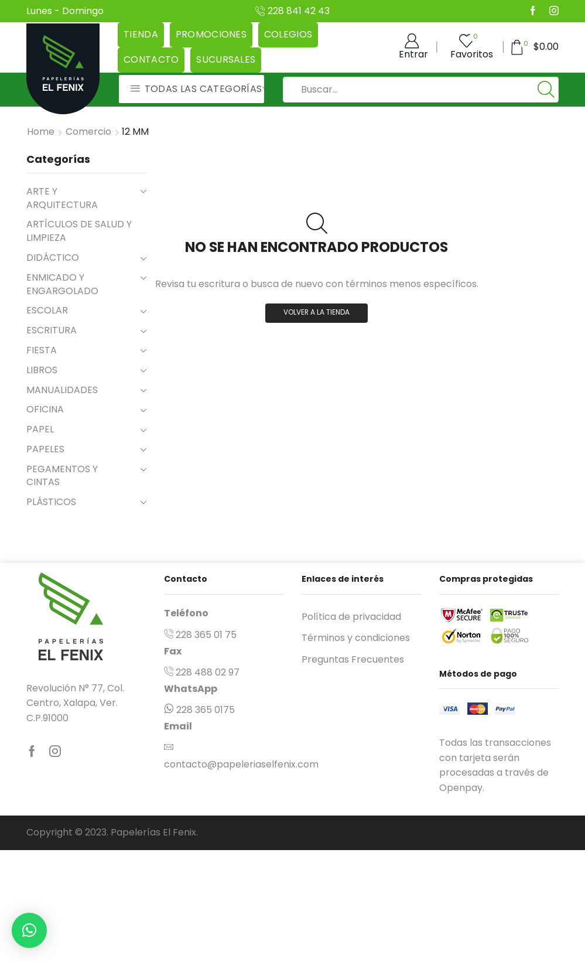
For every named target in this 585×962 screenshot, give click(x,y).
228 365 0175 (205, 710)
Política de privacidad (351, 616)
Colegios (288, 34)
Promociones (211, 34)
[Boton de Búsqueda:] (545, 89)
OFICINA (45, 409)
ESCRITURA (51, 330)
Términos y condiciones (356, 637)
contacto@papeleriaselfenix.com (241, 764)
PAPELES (45, 449)
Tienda (141, 34)
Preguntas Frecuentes (353, 659)
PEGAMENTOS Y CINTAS (62, 475)
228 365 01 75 (206, 635)
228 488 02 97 (208, 672)
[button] (29, 930)
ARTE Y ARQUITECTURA (62, 198)
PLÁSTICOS (51, 502)
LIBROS (41, 370)
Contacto (151, 59)
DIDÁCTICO (52, 257)
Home (40, 131)
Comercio (88, 131)
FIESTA (41, 350)
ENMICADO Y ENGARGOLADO (62, 284)
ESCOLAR (47, 310)
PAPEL (40, 429)
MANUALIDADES (62, 390)
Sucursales (225, 59)
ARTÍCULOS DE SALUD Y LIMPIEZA (79, 230)
